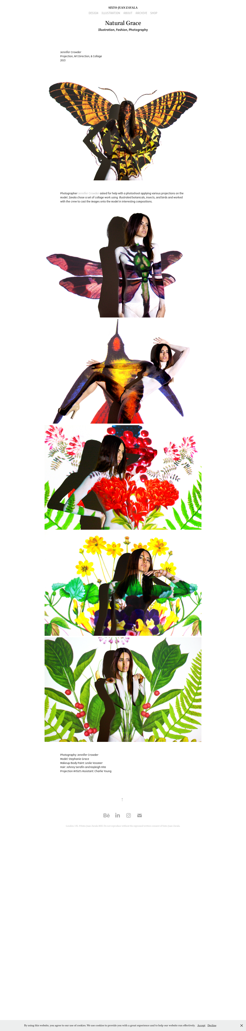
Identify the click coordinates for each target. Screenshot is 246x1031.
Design (93, 13)
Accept (201, 1025)
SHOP (153, 13)
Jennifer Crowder (88, 193)
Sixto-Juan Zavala (123, 8)
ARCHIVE (141, 13)
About (127, 13)
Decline (212, 1025)
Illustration (111, 13)
